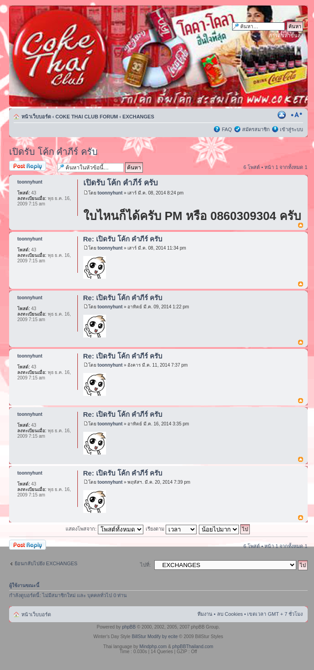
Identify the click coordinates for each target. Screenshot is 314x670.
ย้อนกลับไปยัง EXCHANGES (46, 563)
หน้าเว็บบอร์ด (36, 116)
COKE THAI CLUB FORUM (87, 116)
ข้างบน (300, 226)
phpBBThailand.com (192, 646)
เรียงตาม (171, 529)
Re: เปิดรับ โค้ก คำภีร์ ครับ (123, 239)
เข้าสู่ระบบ (291, 129)
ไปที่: (145, 565)
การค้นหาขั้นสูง (286, 35)
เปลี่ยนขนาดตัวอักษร (296, 115)
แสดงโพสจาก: (104, 529)
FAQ (227, 129)
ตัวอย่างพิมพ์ (283, 115)
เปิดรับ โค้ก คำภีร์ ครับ (53, 152)
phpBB (129, 626)
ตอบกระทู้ (31, 166)
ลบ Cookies (230, 614)
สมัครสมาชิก (256, 129)
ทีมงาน (205, 614)
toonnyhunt (109, 192)
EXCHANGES (138, 116)
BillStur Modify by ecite (154, 636)
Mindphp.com (153, 646)
